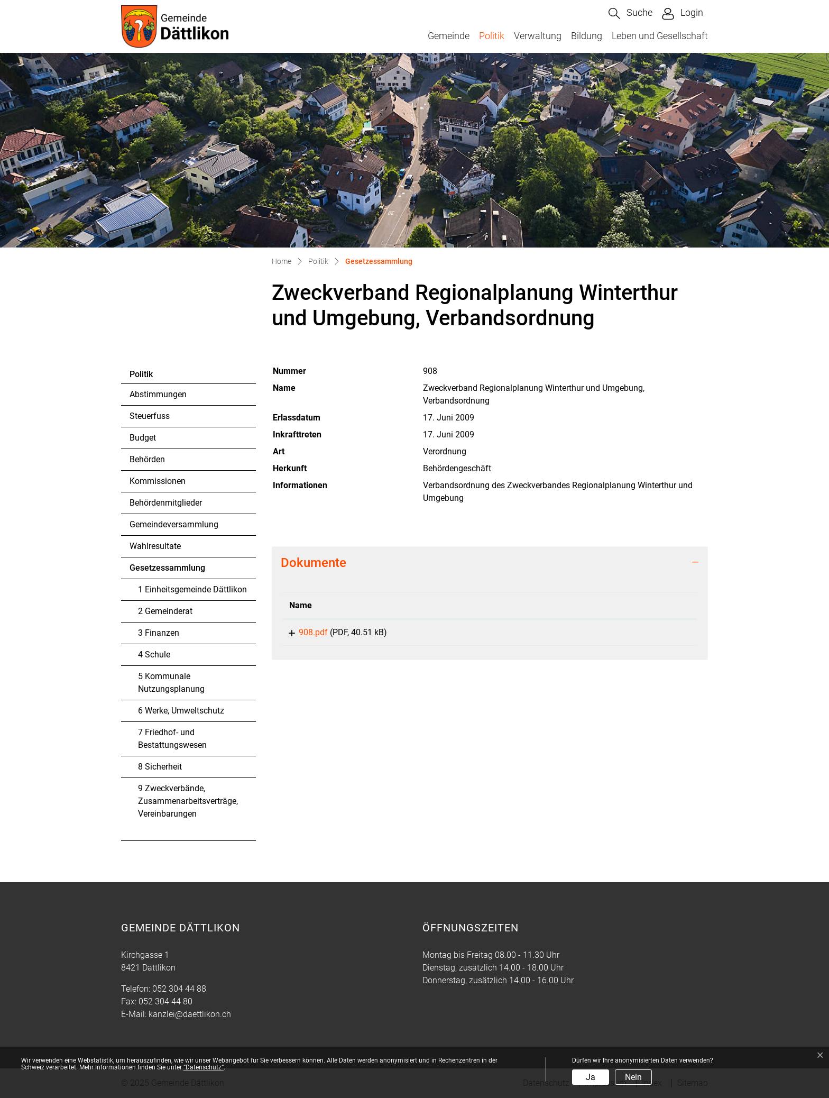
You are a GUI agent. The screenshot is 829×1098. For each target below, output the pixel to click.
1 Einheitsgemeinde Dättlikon (192, 589)
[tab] (489, 563)
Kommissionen (158, 481)
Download (623, 634)
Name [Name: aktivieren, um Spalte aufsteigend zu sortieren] (300, 605)
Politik (491, 35)
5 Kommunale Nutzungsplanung (171, 682)
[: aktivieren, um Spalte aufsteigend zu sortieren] (623, 605)
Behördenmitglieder (166, 503)
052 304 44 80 (165, 1001)
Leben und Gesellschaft (660, 35)
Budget (143, 438)
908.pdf (303, 632)
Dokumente (313, 562)
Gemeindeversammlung (174, 524)
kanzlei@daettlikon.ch (190, 1014)
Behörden (147, 459)
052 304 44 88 (179, 989)
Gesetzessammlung (167, 571)
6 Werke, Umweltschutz (181, 711)
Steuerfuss (150, 416)
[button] (630, 13)
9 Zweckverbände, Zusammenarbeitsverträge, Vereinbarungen (188, 801)
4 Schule (154, 654)
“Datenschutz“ (203, 1067)
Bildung (586, 35)
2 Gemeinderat (165, 611)
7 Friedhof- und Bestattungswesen (172, 738)
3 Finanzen (158, 633)
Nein (633, 1077)
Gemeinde (448, 35)
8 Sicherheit (160, 767)
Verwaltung (537, 35)
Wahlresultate (155, 546)
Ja (590, 1077)
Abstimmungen (158, 394)
